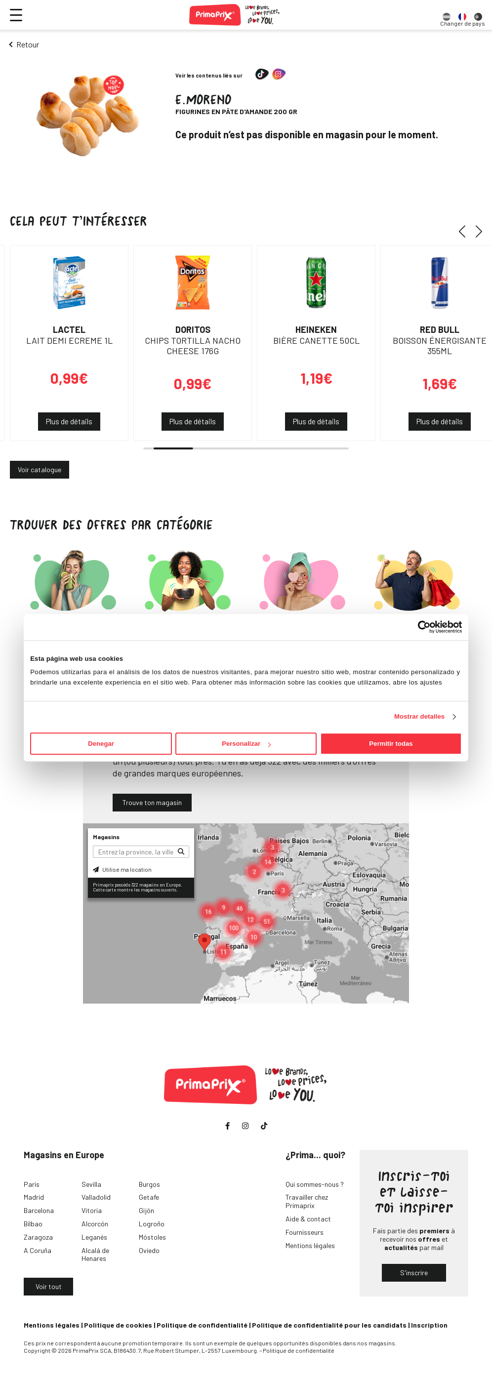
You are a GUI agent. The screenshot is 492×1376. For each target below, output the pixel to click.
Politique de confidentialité (202, 1325)
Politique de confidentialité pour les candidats (329, 1325)
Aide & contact (308, 1218)
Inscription (429, 1325)
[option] (447, 15)
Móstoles (152, 1237)
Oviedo (149, 1250)
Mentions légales (310, 1245)
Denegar (101, 743)
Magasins (106, 836)
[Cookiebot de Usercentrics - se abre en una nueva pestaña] (418, 626)
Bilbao (33, 1223)
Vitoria (92, 1210)
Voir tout (49, 1286)
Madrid (34, 1197)
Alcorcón (95, 1223)
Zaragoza (38, 1237)
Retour (27, 44)
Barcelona (39, 1210)
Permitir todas (390, 743)
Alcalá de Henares (95, 1254)
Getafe (149, 1197)
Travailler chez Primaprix (307, 1201)
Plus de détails (69, 421)
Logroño (151, 1223)
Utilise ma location (122, 869)
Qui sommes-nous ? (315, 1184)
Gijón (146, 1210)
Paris (32, 1184)
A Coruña (37, 1250)
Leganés (94, 1237)
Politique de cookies (118, 1325)
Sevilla (91, 1184)
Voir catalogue (39, 469)
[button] (465, 231)
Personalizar (246, 743)
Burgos (149, 1184)
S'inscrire (414, 1272)
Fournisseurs (305, 1232)
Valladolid (96, 1197)
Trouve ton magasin (152, 802)
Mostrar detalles (419, 717)
